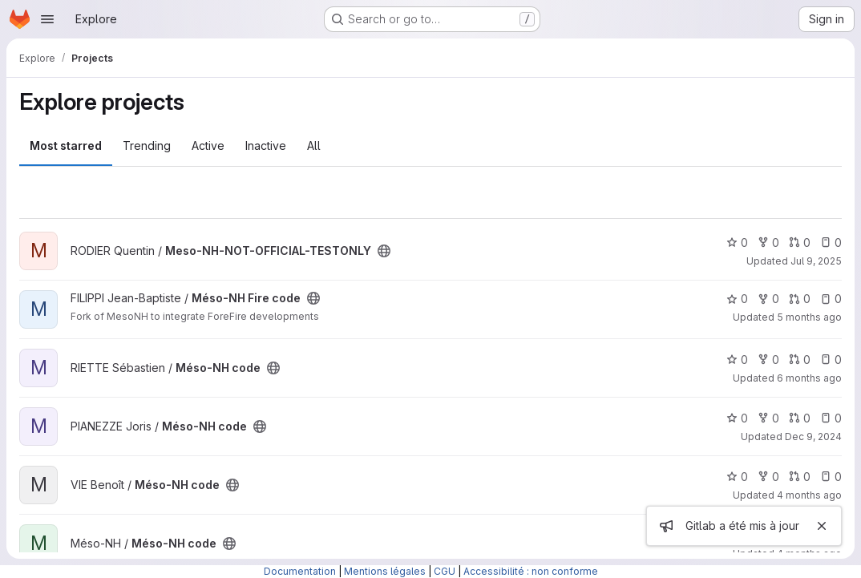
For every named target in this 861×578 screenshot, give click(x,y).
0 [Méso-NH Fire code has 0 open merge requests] (799, 298)
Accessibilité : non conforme (530, 571)
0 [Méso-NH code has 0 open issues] (831, 359)
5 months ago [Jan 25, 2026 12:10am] (809, 317)
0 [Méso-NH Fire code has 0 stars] (737, 298)
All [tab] (314, 145)
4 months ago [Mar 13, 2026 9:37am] (809, 495)
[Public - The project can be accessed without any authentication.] (384, 251)
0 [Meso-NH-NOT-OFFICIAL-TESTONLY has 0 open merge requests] (799, 242)
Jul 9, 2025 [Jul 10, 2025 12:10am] (816, 261)
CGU (444, 571)
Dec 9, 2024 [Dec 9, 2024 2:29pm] (813, 436)
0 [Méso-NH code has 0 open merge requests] (799, 359)
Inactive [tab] (265, 145)
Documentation (300, 571)
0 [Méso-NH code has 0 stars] (737, 359)
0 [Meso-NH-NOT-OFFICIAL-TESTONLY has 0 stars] (737, 242)
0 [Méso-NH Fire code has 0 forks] (768, 298)
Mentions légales (385, 571)
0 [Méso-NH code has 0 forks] (768, 359)
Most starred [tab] (66, 145)
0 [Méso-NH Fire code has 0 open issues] (831, 298)
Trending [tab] (147, 145)
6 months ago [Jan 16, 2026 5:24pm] (809, 378)
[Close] (821, 526)
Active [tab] (208, 145)
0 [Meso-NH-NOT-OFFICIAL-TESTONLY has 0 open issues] (831, 242)
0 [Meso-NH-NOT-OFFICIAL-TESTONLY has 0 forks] (768, 242)
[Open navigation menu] (47, 19)
